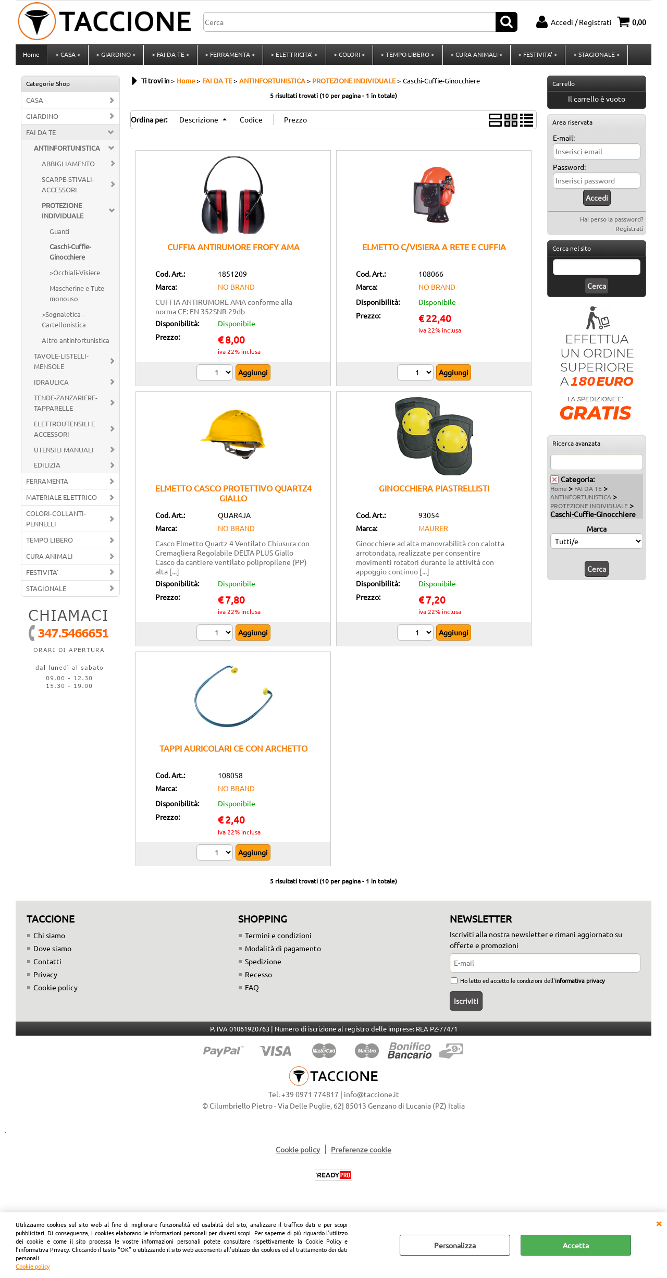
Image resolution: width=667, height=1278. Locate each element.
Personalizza (455, 1245)
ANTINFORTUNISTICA (67, 150)
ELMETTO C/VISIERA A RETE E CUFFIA (434, 249)
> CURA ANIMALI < (474, 56)
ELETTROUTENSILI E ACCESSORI (64, 431)
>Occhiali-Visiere (75, 276)
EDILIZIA (47, 468)
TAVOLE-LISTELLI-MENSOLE (61, 364)
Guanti (59, 234)
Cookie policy (33, 1266)
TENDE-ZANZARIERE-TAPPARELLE (65, 405)
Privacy (45, 977)
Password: (569, 170)
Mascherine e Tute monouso (77, 296)
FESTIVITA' (42, 575)
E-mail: (564, 140)
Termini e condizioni (278, 938)
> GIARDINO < (115, 56)
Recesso (258, 977)
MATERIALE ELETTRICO (61, 500)
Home (31, 56)
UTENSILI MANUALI (64, 452)
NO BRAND (236, 289)
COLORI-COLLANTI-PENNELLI (56, 521)
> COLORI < (348, 56)
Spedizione (263, 964)
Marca (597, 531)
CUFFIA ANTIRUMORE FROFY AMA (233, 249)
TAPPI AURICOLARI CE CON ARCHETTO (233, 751)
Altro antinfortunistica (75, 343)
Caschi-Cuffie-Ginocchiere (70, 255)
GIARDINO (42, 119)
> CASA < (67, 56)
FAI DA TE (41, 135)
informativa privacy (579, 983)
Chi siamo (49, 938)
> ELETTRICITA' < (293, 56)
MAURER (433, 531)
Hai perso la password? (612, 222)
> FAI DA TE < (170, 56)
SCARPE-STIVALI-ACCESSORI (68, 187)
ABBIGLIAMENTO (68, 166)
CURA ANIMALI (49, 559)
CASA (34, 103)
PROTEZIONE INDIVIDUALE (62, 213)
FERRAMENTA (47, 484)
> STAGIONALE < (594, 56)
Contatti (47, 964)
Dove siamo (52, 951)
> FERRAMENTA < (229, 56)
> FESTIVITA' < (535, 56)
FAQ (252, 990)
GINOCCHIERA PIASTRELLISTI (434, 491)
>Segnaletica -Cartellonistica (64, 322)
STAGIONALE (46, 591)
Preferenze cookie (361, 1152)
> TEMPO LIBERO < (406, 56)
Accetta (576, 1245)
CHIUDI (659, 1223)
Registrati (629, 231)
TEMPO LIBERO (49, 542)
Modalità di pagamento (283, 951)
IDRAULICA (51, 384)
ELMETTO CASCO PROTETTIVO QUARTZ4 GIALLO (233, 496)
